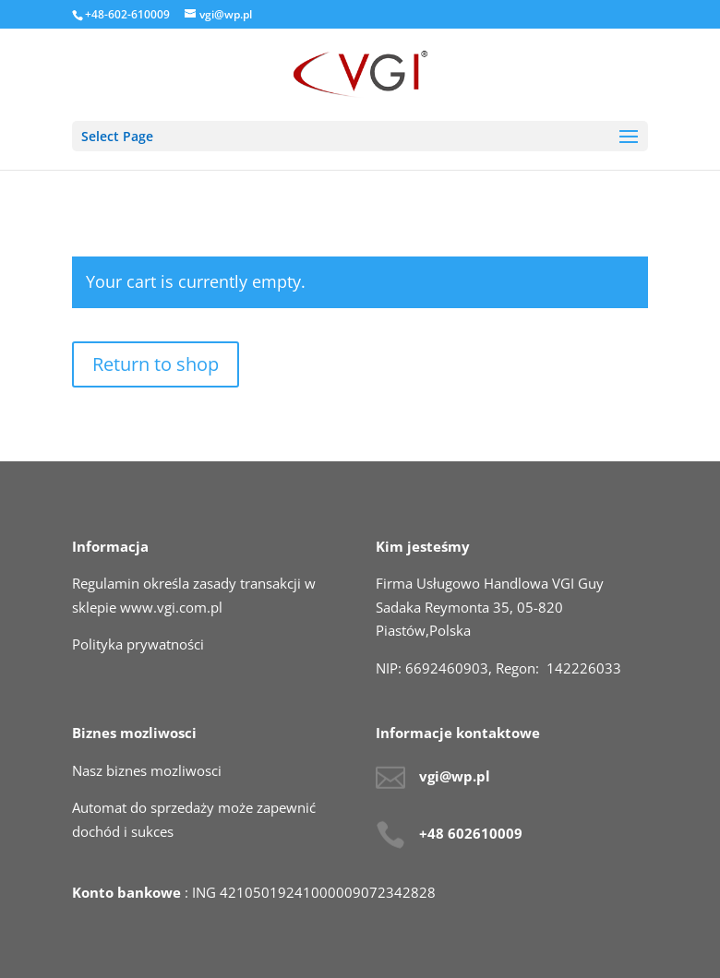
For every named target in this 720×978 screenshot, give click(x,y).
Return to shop (155, 364)
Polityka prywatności (138, 644)
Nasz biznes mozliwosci (147, 770)
